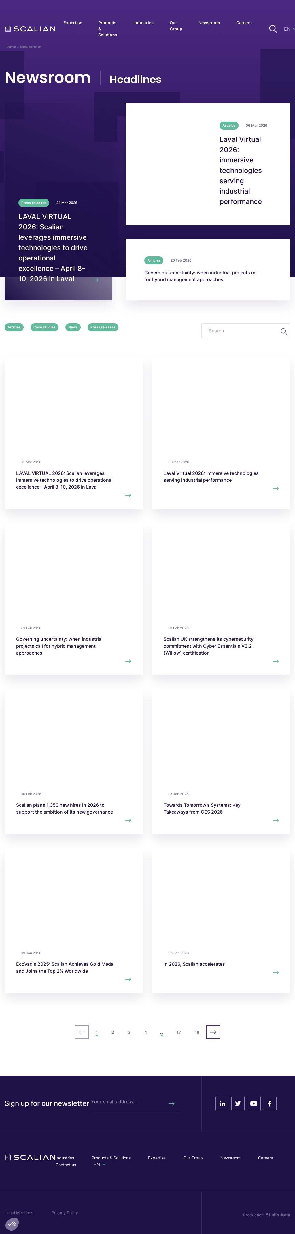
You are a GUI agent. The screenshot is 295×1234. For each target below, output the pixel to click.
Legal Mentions (19, 1212)
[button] (12, 1224)
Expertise (157, 1157)
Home (10, 46)
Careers (265, 1157)
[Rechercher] (171, 1103)
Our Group (193, 1157)
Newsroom (230, 1157)
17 (179, 1032)
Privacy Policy (65, 1212)
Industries (65, 1157)
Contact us (66, 1164)
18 (197, 1032)
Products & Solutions (111, 1157)
